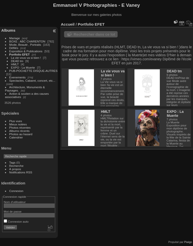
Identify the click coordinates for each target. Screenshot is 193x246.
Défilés (13, 48)
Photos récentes (20, 127)
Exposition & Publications (25, 51)
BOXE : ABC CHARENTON (27, 41)
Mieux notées (18, 124)
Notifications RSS (20, 172)
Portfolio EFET (19, 54)
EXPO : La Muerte (23, 67)
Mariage (14, 38)
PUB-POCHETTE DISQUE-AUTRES (33, 70)
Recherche (16, 165)
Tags (12, 162)
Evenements (18, 77)
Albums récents (19, 130)
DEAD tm (17, 61)
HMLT (15, 64)
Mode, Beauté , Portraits (25, 44)
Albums (8, 30)
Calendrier (16, 137)
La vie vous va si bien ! (26, 57)
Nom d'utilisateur (15, 202)
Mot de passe (13, 211)
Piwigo (188, 241)
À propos (15, 169)
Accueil (68, 24)
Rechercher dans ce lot (94, 34)
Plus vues (15, 121)
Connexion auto (16, 221)
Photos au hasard (20, 134)
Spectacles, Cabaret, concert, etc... (32, 80)
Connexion (16, 190)
